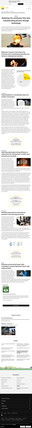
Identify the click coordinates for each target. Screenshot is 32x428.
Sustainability (7, 11)
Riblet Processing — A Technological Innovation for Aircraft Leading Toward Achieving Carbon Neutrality (23, 344)
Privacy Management (11, 418)
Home (2, 11)
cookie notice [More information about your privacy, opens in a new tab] (14, 424)
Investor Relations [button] (4, 408)
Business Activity (4, 379)
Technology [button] (3, 400)
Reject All (28, 426)
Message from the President (6, 377)
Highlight (11, 11)
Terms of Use (24, 418)
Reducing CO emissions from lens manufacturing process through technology (13, 12)
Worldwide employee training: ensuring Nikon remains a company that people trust (7, 360)
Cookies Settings (2, 426)
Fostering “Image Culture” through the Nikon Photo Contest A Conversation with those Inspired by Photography (23, 356)
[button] (27, 9)
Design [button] (2, 403)
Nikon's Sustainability (20, 377)
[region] (16, 425)
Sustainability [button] (3, 405)
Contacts (2, 418)
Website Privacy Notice (18, 418)
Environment (19, 379)
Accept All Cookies (23, 426)
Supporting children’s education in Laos (23, 347)
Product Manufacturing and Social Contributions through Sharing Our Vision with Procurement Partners (8, 356)
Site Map (6, 418)
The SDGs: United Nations (7, 300)
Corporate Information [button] (5, 398)
